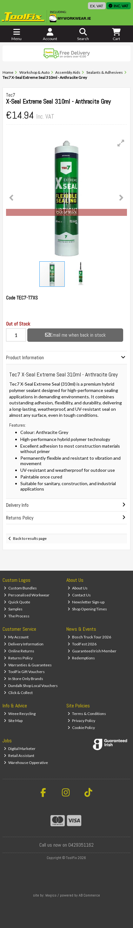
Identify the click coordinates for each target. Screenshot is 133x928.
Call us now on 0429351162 (66, 845)
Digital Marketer (20, 748)
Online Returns (19, 651)
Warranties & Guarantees (28, 665)
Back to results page (30, 538)
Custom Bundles (20, 588)
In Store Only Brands (23, 678)
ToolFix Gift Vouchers (24, 671)
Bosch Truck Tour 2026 (89, 637)
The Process (17, 616)
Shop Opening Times (87, 609)
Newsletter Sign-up (86, 602)
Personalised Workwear (27, 595)
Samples (13, 609)
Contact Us (79, 595)
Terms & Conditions (87, 713)
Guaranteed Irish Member (92, 651)
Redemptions (81, 658)
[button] (121, 143)
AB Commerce (89, 895)
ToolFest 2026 (82, 644)
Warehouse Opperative (26, 762)
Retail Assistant (19, 755)
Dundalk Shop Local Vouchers (31, 685)
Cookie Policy (81, 727)
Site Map (13, 720)
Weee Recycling (20, 713)
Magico (51, 895)
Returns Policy (18, 658)
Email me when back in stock (75, 335)
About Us (78, 588)
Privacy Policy (81, 720)
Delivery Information (23, 644)
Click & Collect (18, 692)
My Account (16, 637)
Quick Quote (17, 602)
